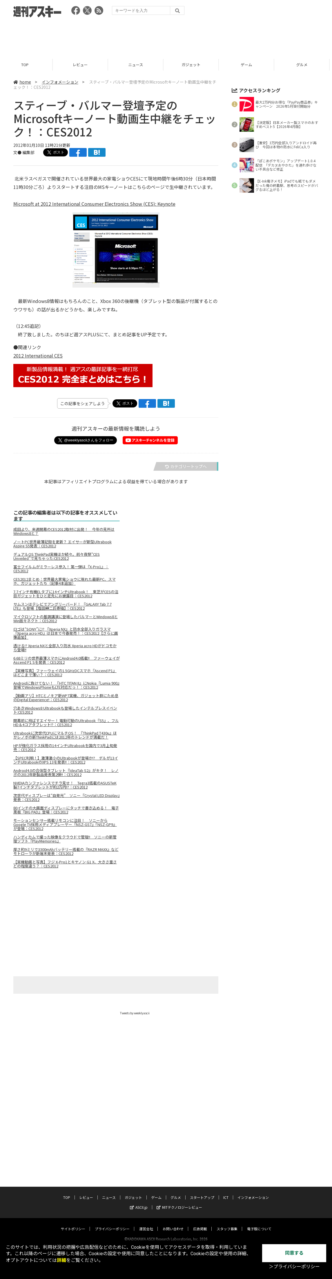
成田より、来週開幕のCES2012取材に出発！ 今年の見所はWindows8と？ (64, 531)
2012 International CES (38, 355)
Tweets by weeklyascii (135, 1013)
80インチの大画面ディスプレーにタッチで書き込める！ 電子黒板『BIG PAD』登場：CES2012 (66, 810)
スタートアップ (202, 1175)
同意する (294, 1253)
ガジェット (193, 64)
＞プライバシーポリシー (294, 1266)
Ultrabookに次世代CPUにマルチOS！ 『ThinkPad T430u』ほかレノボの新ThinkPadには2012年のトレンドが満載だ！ (65, 735)
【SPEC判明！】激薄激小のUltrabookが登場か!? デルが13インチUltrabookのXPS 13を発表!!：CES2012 (65, 760)
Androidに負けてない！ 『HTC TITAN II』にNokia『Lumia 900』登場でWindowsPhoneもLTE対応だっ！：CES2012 (66, 685)
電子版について (259, 1206)
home (22, 82)
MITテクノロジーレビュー (179, 1185)
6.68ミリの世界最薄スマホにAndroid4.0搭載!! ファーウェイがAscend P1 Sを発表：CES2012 (66, 660)
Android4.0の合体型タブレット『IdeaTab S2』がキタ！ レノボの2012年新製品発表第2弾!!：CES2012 (66, 773)
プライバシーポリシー (112, 1206)
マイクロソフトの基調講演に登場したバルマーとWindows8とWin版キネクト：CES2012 (65, 619)
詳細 (61, 1260)
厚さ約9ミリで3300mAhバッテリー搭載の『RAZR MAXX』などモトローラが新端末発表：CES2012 (66, 851)
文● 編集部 (24, 152)
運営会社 (146, 1206)
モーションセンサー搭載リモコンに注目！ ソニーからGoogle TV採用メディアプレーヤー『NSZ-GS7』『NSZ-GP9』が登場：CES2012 (65, 824)
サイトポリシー (73, 1206)
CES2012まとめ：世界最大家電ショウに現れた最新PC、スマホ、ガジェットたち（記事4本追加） (64, 581)
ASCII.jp (139, 1185)
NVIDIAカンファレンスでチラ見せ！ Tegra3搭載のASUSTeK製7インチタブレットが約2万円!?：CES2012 (65, 785)
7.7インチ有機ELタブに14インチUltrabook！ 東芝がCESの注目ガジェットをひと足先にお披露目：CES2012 (65, 594)
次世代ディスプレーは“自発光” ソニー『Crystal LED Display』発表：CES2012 (66, 797)
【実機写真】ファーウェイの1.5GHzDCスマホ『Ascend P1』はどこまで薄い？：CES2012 (65, 673)
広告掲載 (200, 1206)
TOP (27, 64)
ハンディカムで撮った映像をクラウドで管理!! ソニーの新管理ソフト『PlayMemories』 (65, 839)
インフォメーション (60, 82)
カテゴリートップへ (186, 466)
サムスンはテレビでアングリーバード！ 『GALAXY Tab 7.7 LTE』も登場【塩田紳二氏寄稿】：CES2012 (62, 606)
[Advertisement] (166, 36)
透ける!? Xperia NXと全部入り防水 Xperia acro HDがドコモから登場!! (65, 648)
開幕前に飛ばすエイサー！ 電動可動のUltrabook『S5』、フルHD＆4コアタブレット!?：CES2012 (66, 723)
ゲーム (249, 64)
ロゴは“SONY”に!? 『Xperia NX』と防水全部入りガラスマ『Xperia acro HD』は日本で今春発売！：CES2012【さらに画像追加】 (65, 633)
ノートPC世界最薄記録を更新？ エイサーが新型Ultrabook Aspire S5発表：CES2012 (62, 544)
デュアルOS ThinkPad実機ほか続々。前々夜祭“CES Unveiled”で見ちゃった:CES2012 (56, 556)
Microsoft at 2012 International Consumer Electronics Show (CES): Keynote (94, 203)
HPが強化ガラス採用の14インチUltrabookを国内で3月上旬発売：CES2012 (65, 748)
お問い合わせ (173, 1206)
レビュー (82, 64)
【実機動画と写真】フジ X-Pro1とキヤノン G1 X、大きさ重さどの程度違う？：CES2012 (65, 864)
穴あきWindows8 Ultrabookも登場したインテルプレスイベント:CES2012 (65, 710)
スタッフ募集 (227, 1206)
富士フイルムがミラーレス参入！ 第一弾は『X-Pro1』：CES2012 (61, 569)
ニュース (138, 64)
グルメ (175, 1175)
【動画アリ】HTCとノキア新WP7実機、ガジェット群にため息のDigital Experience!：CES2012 (65, 698)
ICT (225, 1175)
